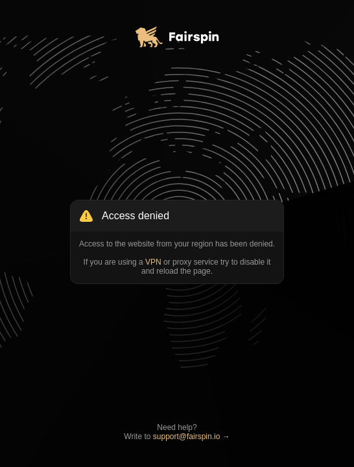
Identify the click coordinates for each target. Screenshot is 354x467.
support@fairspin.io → (191, 436)
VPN (153, 262)
